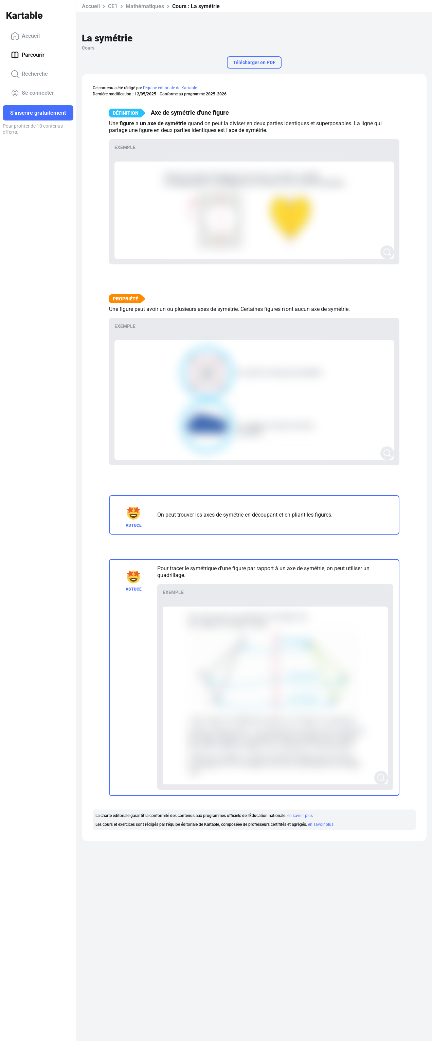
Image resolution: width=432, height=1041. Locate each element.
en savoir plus (300, 815)
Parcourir (27, 55)
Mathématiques (145, 6)
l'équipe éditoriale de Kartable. (170, 88)
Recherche (29, 74)
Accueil (25, 36)
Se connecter (32, 93)
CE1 (113, 6)
